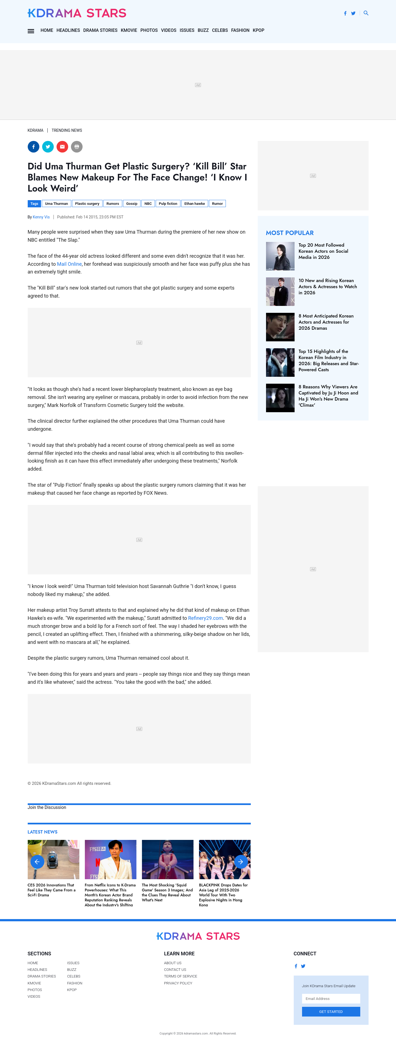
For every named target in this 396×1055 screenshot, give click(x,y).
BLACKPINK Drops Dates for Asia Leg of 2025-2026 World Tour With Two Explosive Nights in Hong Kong (223, 895)
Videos (168, 30)
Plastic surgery (87, 204)
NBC (148, 204)
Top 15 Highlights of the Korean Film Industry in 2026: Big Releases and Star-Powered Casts (329, 360)
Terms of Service (180, 976)
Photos (149, 30)
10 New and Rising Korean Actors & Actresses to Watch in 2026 (328, 286)
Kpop (258, 30)
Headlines (68, 30)
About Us (173, 963)
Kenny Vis (42, 217)
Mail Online (69, 264)
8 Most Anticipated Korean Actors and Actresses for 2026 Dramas (326, 322)
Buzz (203, 30)
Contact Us (175, 969)
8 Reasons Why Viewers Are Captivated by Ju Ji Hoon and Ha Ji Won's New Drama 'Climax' (328, 395)
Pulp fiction (168, 204)
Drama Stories (100, 30)
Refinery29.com (205, 618)
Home (46, 30)
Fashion (240, 30)
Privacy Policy (178, 983)
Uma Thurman (56, 204)
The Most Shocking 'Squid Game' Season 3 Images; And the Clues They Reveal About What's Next (167, 892)
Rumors (112, 204)
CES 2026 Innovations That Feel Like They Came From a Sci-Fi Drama (52, 890)
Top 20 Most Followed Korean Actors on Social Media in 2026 (323, 251)
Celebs (220, 30)
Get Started (331, 1011)
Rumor (217, 204)
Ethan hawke (194, 204)
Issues (187, 30)
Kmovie (129, 30)
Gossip (131, 204)
